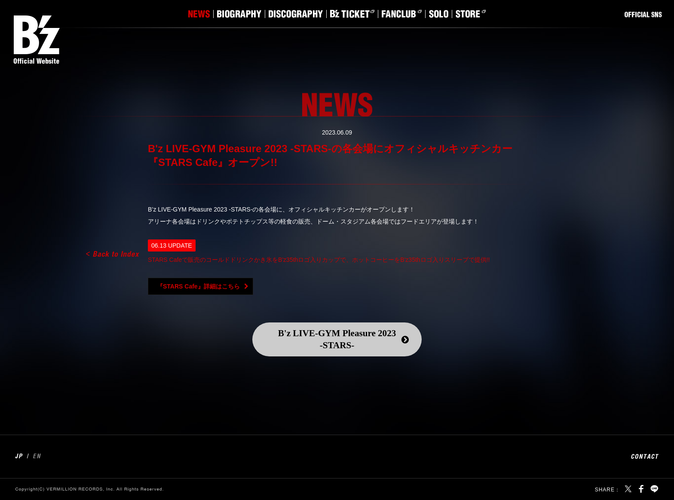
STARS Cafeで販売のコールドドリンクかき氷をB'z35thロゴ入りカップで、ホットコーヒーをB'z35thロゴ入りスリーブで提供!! (319, 259)
